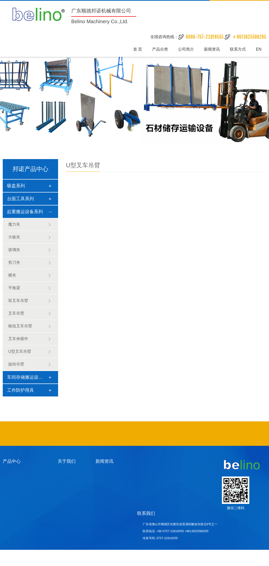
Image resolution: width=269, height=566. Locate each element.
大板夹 (14, 237)
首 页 (139, 49)
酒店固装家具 (122, 433)
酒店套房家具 (152, 433)
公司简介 (186, 49)
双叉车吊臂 (18, 300)
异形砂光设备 (168, 433)
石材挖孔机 (160, 433)
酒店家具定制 (113, 433)
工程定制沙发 (131, 433)
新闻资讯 (211, 49)
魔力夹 (14, 224)
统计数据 (259, 558)
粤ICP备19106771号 (113, 558)
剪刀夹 (14, 262)
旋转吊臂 (16, 364)
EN (256, 49)
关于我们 (67, 461)
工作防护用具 (20, 390)
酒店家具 (138, 433)
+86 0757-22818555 (173, 531)
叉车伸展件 (18, 339)
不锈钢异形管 (97, 433)
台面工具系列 (20, 198)
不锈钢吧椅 (105, 433)
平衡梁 (14, 288)
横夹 (12, 275)
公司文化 (65, 478)
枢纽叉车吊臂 (20, 326)
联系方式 (236, 49)
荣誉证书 (65, 484)
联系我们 (146, 513)
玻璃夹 (14, 250)
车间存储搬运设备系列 (29, 377)
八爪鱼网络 (241, 558)
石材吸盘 (144, 433)
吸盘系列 (16, 185)
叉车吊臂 (16, 313)
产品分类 (161, 49)
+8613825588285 (190, 531)
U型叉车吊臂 (19, 351)
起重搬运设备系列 (25, 211)
